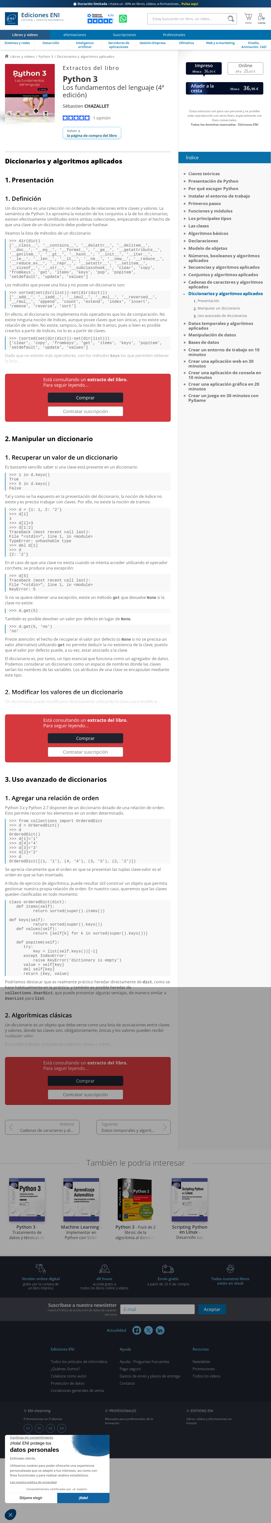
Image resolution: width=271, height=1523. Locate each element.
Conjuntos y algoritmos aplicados (223, 274)
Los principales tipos (209, 218)
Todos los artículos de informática (79, 1426)
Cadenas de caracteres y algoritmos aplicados (50, 1195)
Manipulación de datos (212, 334)
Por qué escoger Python (213, 188)
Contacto (127, 1447)
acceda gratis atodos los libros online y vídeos (104, 1348)
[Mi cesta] (248, 18)
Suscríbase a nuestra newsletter (81, 1374)
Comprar (85, 414)
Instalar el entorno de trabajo (219, 196)
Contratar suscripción (85, 427)
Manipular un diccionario (219, 308)
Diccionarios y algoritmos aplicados (225, 293)
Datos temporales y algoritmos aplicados (136, 1195)
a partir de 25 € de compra (168, 1346)
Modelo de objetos (207, 248)
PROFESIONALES (122, 1475)
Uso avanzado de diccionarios (222, 316)
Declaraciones (203, 240)
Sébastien (86, 106)
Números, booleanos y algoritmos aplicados (224, 258)
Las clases (198, 225)
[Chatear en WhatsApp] (123, 19)
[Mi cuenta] (261, 18)
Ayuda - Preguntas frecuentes (144, 1426)
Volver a (92, 133)
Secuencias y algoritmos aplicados (224, 267)
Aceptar (212, 1374)
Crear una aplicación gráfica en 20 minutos (223, 386)
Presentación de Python (213, 181)
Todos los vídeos (206, 1440)
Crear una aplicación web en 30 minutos (221, 363)
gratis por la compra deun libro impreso (40, 1348)
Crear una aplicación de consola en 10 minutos (224, 375)
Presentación (208, 301)
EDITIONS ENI (202, 1475)
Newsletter (202, 1426)
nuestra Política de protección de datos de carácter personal (82, 1377)
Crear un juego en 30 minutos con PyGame (223, 398)
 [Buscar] (231, 19)
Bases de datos (203, 342)
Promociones (204, 1433)
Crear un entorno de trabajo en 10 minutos (224, 352)
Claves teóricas (204, 173)
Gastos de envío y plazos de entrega (150, 1440)
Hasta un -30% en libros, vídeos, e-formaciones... (135, 3)
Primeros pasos (204, 203)
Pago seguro (130, 1433)
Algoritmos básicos (208, 233)
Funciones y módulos (210, 211)
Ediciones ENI (34, 18)
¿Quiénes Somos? (65, 1433)
